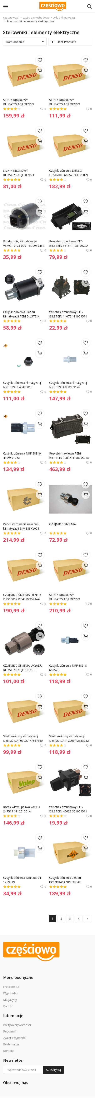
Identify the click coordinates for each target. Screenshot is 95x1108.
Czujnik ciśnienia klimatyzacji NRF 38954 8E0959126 (68, 385)
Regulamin (10, 1031)
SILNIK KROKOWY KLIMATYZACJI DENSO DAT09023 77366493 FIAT (21, 102)
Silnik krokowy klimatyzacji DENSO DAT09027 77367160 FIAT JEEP (23, 738)
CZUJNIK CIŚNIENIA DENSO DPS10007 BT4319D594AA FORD (22, 597)
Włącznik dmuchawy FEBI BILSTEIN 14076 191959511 (68, 314)
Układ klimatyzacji (64, 17)
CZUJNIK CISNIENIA (62, 524)
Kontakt (8, 1051)
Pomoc (8, 1006)
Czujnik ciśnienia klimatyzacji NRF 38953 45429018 (22, 385)
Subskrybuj (53, 1070)
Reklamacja (11, 1044)
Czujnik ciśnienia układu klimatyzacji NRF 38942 (65, 880)
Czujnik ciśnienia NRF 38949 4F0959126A (22, 455)
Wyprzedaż (10, 993)
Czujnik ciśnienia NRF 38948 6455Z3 (68, 668)
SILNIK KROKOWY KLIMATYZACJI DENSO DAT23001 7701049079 (65, 597)
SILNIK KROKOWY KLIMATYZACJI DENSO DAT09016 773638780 (65, 102)
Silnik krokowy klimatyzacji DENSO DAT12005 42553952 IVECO (69, 738)
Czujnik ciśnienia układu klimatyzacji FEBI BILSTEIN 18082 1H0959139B (21, 314)
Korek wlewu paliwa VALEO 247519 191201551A (22, 809)
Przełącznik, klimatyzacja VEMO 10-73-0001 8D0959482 (23, 243)
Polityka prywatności (17, 1025)
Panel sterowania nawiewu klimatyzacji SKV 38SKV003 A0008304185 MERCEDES (21, 526)
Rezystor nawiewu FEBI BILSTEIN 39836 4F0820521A (69, 455)
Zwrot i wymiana (14, 1038)
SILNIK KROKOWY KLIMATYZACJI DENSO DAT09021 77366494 (19, 173)
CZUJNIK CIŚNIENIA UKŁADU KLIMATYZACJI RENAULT (23, 668)
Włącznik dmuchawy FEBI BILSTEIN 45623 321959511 (68, 809)
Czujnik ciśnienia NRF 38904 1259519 (22, 880)
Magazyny (10, 1000)
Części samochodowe (36, 17)
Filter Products (63, 42)
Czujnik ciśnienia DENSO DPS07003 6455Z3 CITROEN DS (69, 173)
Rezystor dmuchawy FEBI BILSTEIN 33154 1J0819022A (68, 243)
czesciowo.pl (11, 17)
